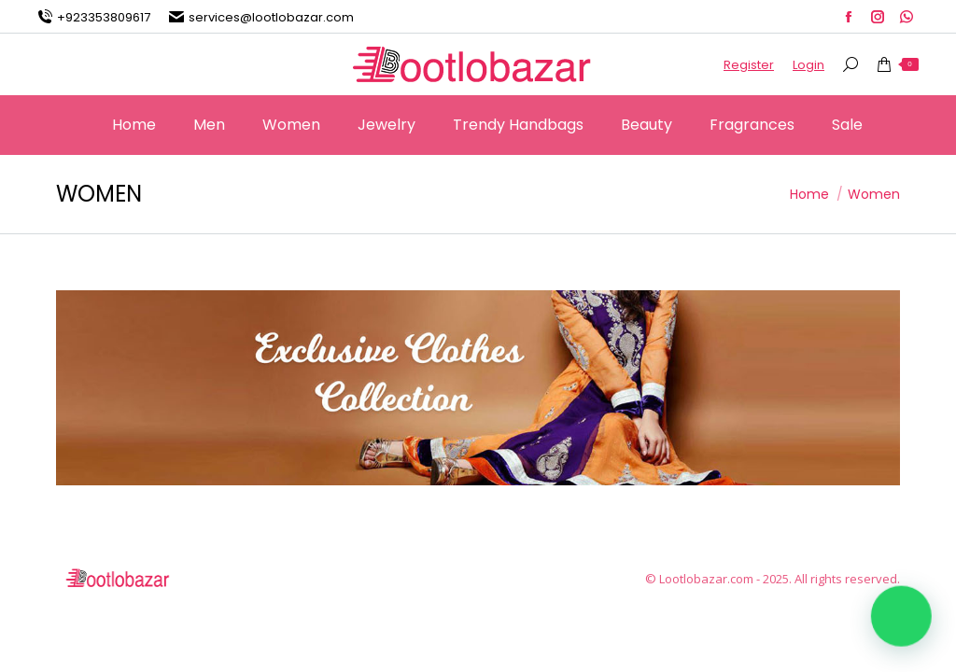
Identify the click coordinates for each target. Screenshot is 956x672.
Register (749, 65)
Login (808, 65)
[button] (902, 618)
